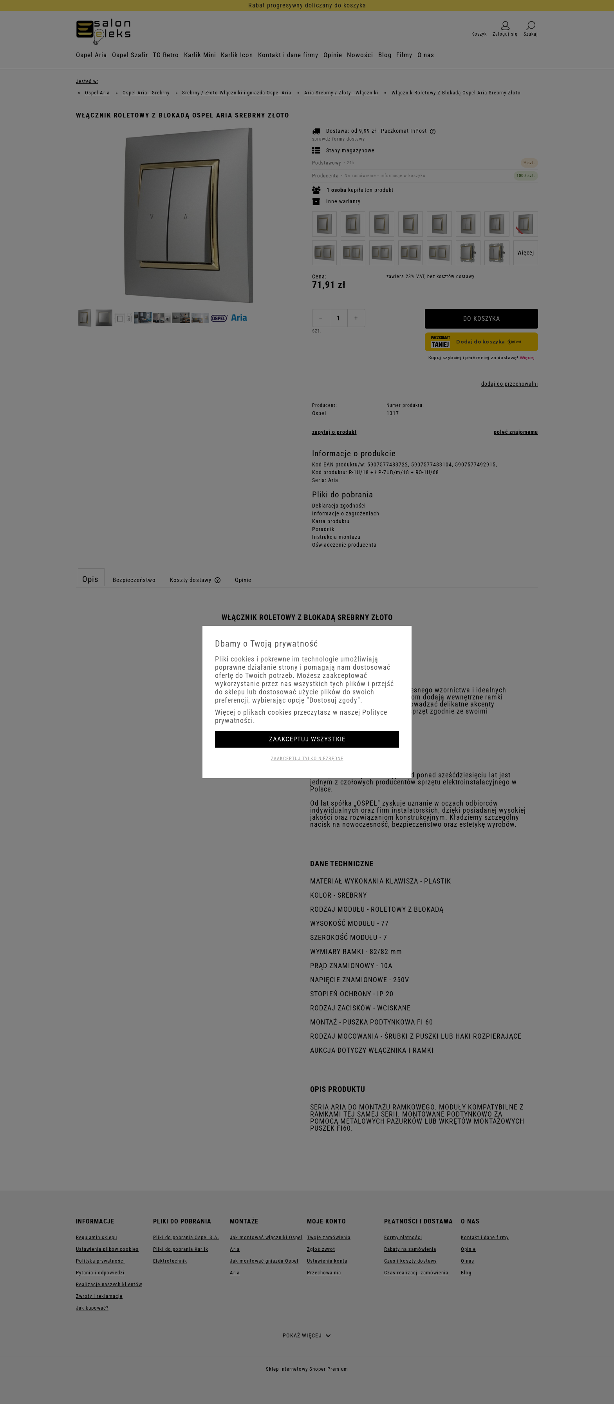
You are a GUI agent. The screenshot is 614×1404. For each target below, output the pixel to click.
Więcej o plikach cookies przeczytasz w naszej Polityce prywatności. (301, 716)
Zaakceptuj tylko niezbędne (307, 758)
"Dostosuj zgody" (333, 700)
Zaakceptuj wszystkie (307, 739)
